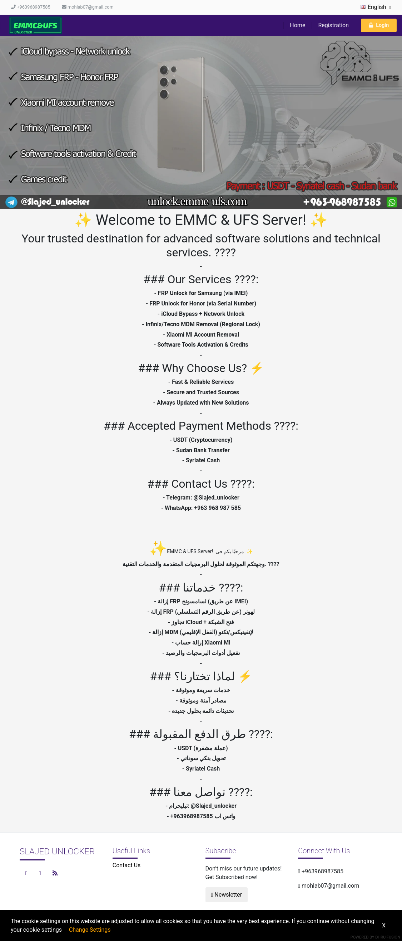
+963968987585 (30, 7)
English (376, 7)
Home (297, 25)
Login (379, 25)
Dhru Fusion (387, 937)
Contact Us (127, 865)
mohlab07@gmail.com (88, 7)
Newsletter (226, 894)
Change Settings (90, 929)
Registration (333, 25)
